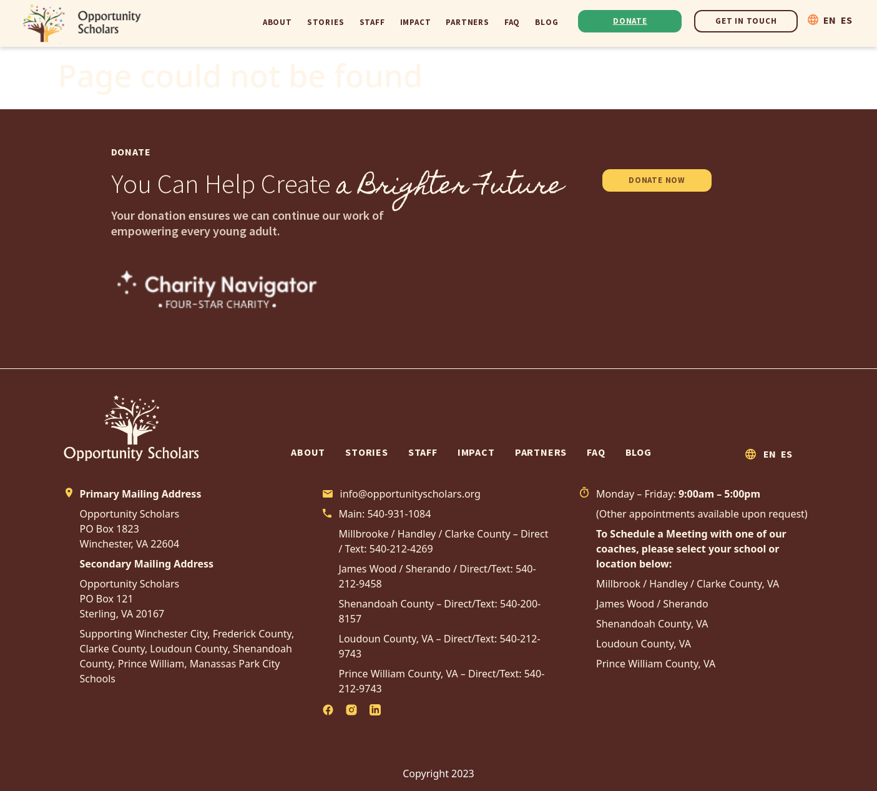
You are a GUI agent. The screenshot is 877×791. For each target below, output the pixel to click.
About (277, 22)
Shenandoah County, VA (652, 624)
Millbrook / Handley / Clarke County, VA (687, 584)
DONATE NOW (657, 180)
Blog (546, 22)
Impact (415, 22)
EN (829, 20)
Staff (372, 22)
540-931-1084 (399, 514)
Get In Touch (746, 21)
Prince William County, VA (655, 664)
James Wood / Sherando (652, 604)
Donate (630, 21)
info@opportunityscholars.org (410, 494)
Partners (467, 22)
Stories (326, 22)
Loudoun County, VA (643, 644)
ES (846, 20)
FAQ (512, 22)
